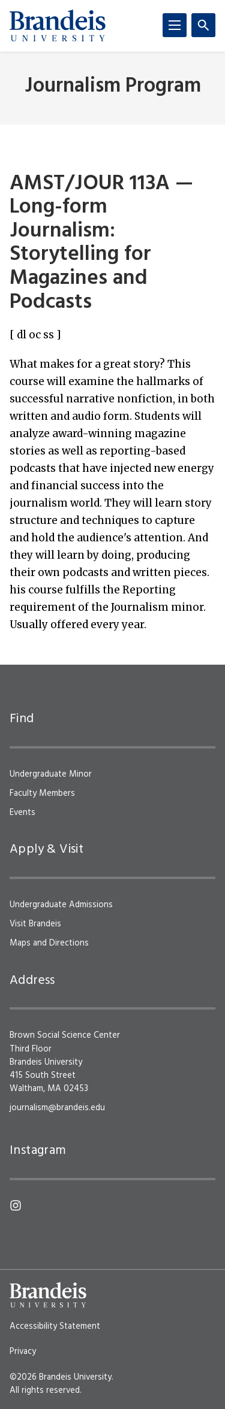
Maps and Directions (49, 943)
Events (22, 812)
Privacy (23, 1351)
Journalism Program (113, 86)
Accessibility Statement (55, 1326)
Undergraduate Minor (51, 774)
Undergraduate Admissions (61, 905)
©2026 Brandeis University (61, 1377)
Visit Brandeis (35, 924)
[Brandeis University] (58, 26)
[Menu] (175, 25)
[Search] (203, 25)
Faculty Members (42, 793)
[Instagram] (16, 1205)
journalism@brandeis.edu (57, 1108)
